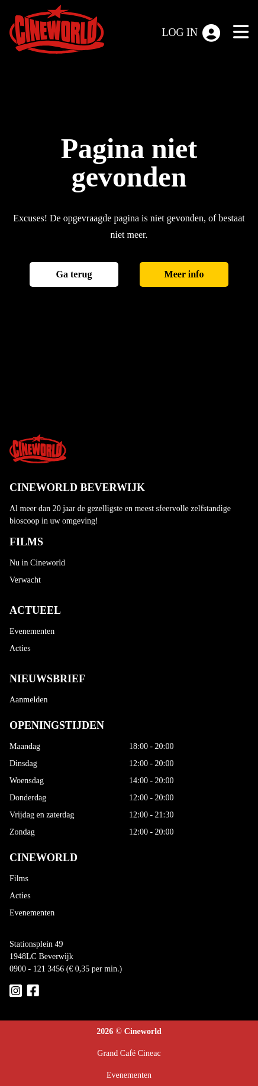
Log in (191, 33)
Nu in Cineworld (37, 562)
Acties (20, 648)
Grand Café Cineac (128, 1053)
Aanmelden (28, 699)
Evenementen (31, 631)
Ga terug (74, 274)
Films (18, 878)
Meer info (184, 274)
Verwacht (25, 579)
